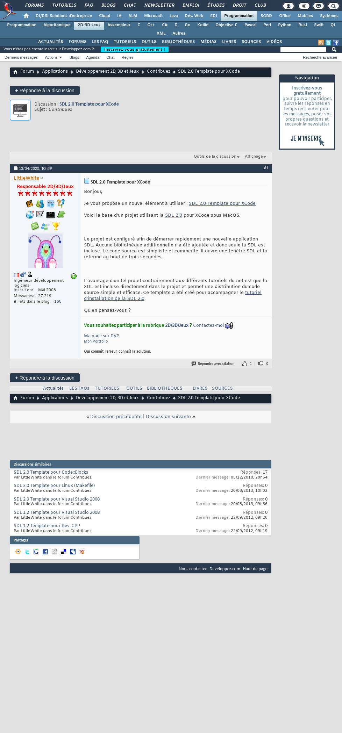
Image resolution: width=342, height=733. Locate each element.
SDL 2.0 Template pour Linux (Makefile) (54, 486)
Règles (128, 57)
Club (260, 5)
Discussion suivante (168, 417)
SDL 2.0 (173, 215)
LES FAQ (100, 41)
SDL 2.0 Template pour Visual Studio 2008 (57, 499)
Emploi (190, 5)
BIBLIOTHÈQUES (178, 41)
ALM (132, 16)
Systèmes (329, 16)
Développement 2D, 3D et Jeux (107, 71)
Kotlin (202, 25)
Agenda (92, 57)
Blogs (108, 5)
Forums (34, 5)
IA (119, 16)
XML (161, 33)
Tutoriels (64, 5)
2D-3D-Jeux (89, 25)
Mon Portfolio (96, 341)
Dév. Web (194, 16)
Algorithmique (57, 25)
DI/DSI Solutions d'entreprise (64, 16)
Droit (239, 5)
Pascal (250, 25)
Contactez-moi (208, 326)
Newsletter (158, 5)
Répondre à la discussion (44, 90)
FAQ (88, 5)
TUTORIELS (125, 41)
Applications (55, 71)
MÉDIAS (208, 41)
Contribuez (158, 71)
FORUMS (77, 41)
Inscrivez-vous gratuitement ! (134, 49)
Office (285, 16)
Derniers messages (21, 57)
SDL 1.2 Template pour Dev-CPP (47, 526)
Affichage (254, 156)
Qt (332, 25)
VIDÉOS (274, 41)
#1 (266, 167)
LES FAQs (79, 388)
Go (187, 25)
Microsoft (153, 16)
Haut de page (255, 568)
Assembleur (118, 25)
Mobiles (305, 16)
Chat (129, 5)
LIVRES (229, 41)
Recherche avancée (320, 57)
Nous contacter (193, 568)
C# (165, 25)
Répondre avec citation (213, 363)
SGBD (266, 16)
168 (58, 301)
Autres (178, 33)
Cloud (104, 16)
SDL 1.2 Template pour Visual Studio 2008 (57, 513)
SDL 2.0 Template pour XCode (89, 104)
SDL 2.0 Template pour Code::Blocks (51, 472)
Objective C (226, 25)
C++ (151, 25)
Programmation (239, 16)
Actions (51, 57)
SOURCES (251, 41)
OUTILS (149, 41)
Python (284, 25)
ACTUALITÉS (50, 41)
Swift (318, 25)
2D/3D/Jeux (176, 326)
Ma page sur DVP (101, 336)
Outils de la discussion (215, 156)
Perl (267, 25)
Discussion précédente (116, 417)
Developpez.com (224, 568)
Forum (27, 71)
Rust (302, 25)
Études (215, 5)
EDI (213, 16)
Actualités (53, 388)
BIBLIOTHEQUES (165, 388)
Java (174, 16)
